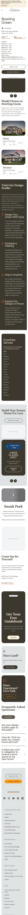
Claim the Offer (13, 469)
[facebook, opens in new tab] (4, 798)
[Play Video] (13, 495)
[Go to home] (14, 10)
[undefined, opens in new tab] (19, 37)
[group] (13, 84)
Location (6, 28)
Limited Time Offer (13, 447)
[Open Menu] (2, 10)
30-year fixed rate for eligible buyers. (13, 462)
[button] (13, 727)
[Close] (24, 2)
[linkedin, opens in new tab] (22, 798)
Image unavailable (13, 77)
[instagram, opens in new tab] (9, 798)
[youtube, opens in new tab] (13, 798)
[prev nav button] (11, 95)
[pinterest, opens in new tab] (18, 798)
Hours (4, 42)
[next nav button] (15, 95)
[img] (13, 77)
